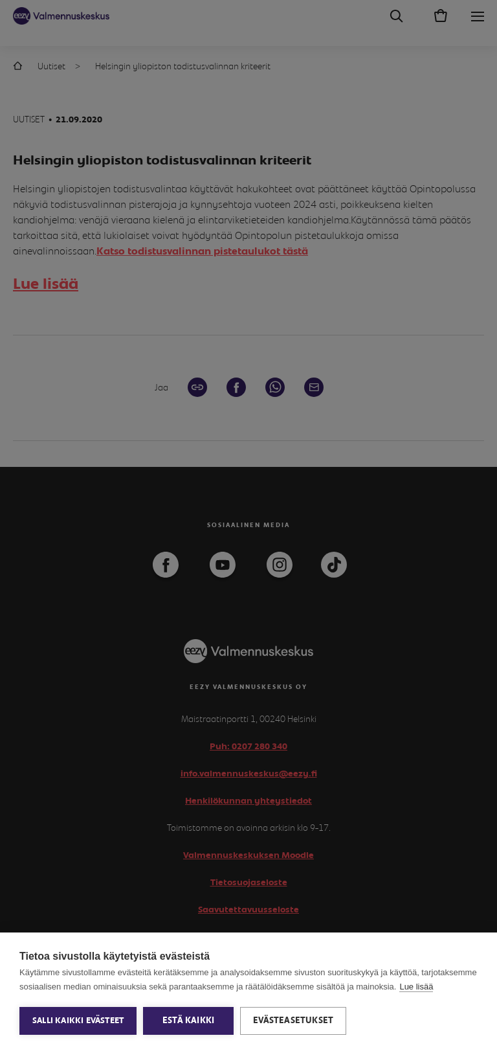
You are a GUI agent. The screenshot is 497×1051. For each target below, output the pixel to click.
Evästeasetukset (293, 1020)
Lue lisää (416, 986)
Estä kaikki (188, 1020)
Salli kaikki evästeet (78, 1021)
